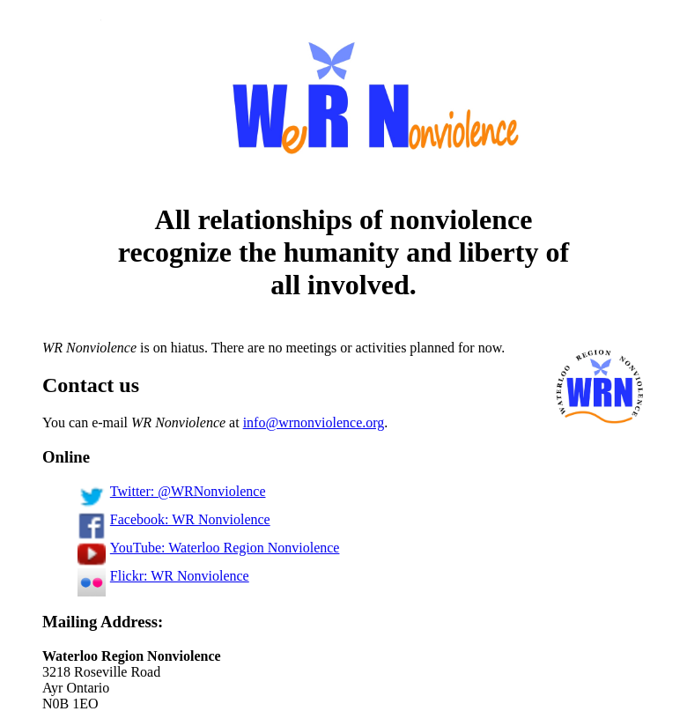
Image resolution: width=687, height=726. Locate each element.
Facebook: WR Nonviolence (174, 519)
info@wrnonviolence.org (314, 422)
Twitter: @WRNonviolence (171, 491)
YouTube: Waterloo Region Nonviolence (208, 547)
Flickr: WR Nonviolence (163, 575)
